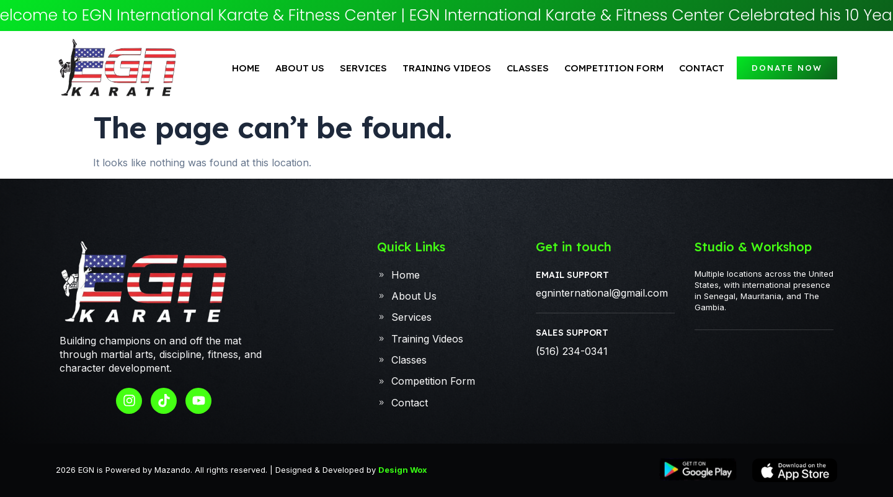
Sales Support (572, 332)
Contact (701, 68)
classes (528, 68)
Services (363, 68)
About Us (299, 68)
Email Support (572, 274)
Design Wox (402, 470)
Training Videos (446, 68)
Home (246, 68)
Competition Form (614, 68)
